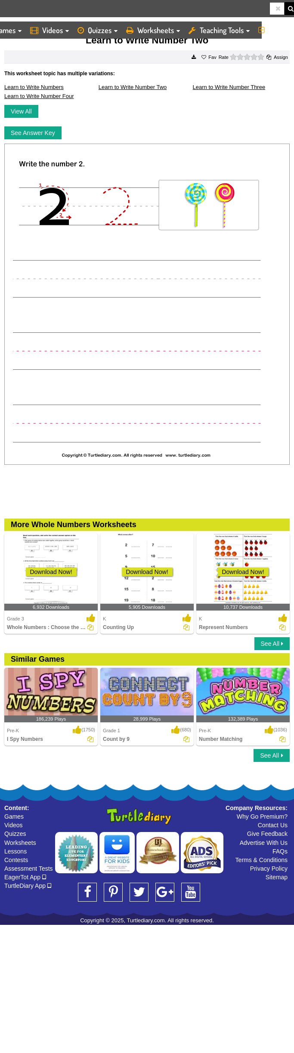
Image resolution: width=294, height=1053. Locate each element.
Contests (16, 860)
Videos (49, 30)
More (274, 30)
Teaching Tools (219, 30)
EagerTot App (25, 877)
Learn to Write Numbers (34, 87)
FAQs (280, 851)
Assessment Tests (28, 868)
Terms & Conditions (261, 860)
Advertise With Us (264, 842)
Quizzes (97, 30)
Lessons (15, 851)
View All (21, 111)
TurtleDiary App (27, 885)
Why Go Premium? (262, 816)
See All (272, 643)
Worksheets (153, 30)
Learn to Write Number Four (39, 96)
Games (14, 816)
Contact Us (273, 825)
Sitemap (277, 877)
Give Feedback (267, 833)
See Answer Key (33, 132)
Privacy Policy (269, 868)
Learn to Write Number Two (133, 87)
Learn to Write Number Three (229, 87)
